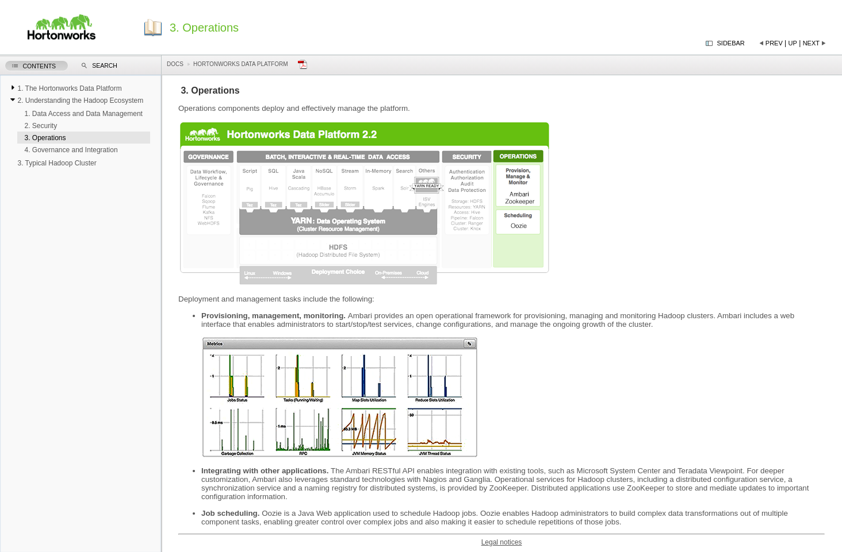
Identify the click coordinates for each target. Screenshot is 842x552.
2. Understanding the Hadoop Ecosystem (80, 100)
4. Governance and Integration (70, 150)
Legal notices (501, 542)
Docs (175, 64)
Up (793, 43)
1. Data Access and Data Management (83, 114)
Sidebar (731, 43)
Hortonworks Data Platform (240, 64)
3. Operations (45, 138)
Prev (774, 43)
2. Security (40, 126)
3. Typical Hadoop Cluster (56, 163)
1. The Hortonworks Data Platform (69, 88)
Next (811, 43)
